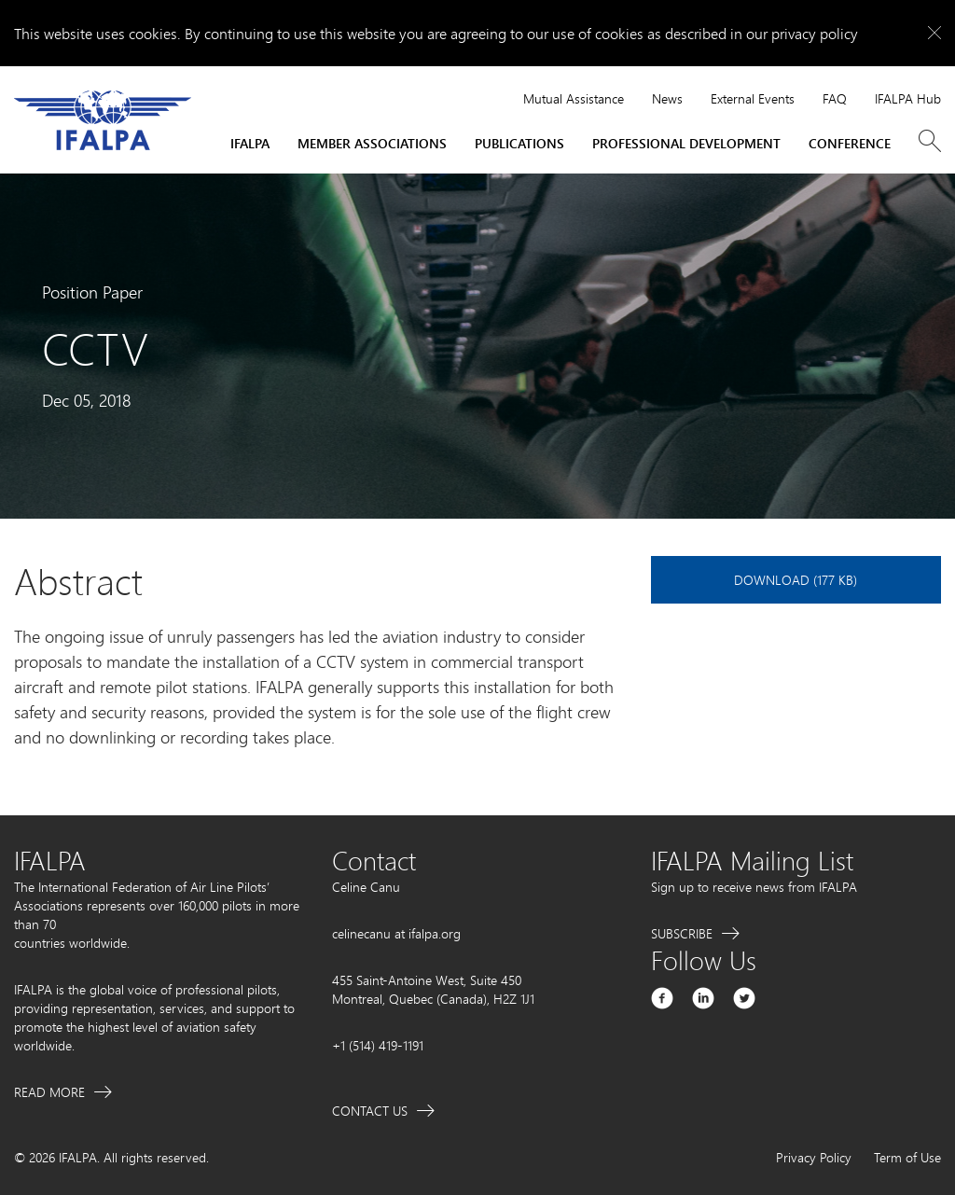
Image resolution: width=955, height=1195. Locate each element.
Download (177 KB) (795, 580)
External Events (753, 98)
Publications (519, 143)
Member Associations (372, 143)
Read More (49, 1092)
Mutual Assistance (573, 98)
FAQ (835, 98)
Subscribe (682, 933)
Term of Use (907, 1157)
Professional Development (686, 143)
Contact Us (370, 1110)
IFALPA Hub (908, 98)
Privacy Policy (813, 1157)
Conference (850, 143)
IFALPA (250, 143)
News (667, 98)
